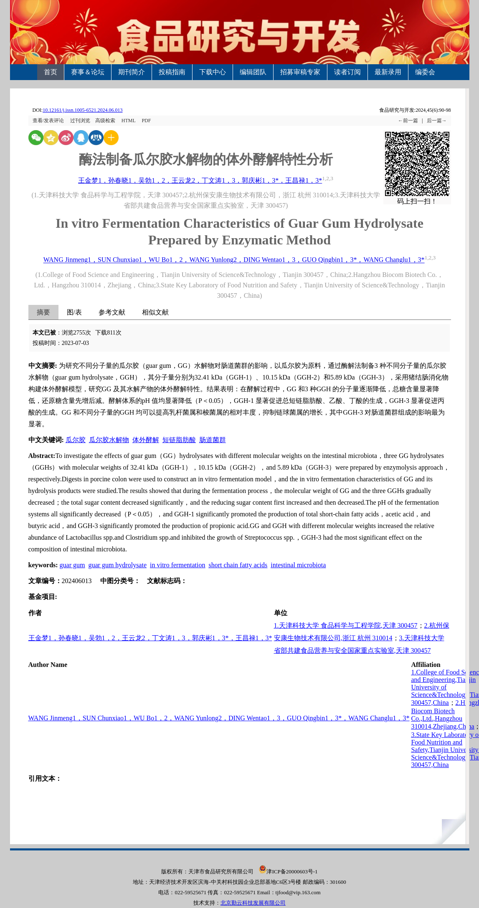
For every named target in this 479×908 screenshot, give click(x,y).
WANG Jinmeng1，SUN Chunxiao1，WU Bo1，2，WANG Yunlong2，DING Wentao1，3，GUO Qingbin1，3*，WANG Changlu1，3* (234, 260)
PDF (146, 120)
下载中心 (212, 71)
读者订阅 (347, 71)
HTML (129, 120)
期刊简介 (131, 71)
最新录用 (388, 71)
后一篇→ (437, 120)
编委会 (425, 71)
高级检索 (105, 120)
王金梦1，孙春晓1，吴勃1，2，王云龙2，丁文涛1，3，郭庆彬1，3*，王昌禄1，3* (200, 180)
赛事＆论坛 (87, 71)
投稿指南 (172, 71)
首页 (50, 71)
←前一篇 (408, 120)
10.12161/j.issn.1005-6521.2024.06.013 (82, 110)
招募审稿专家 (300, 71)
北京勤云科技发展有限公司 (253, 903)
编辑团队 (253, 71)
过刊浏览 (80, 120)
